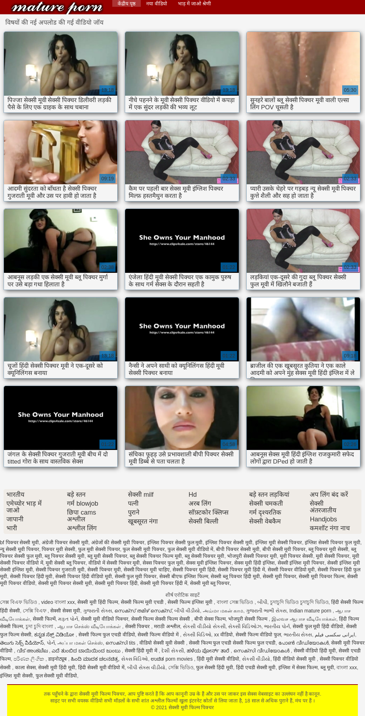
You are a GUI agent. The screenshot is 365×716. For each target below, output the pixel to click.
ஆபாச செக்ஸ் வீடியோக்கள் (89, 626)
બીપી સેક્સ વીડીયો (146, 667)
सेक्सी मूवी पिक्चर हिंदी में (163, 583)
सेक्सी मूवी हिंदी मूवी (56, 667)
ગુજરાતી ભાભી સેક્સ (266, 611)
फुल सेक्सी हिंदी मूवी (214, 667)
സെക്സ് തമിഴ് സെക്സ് (142, 611)
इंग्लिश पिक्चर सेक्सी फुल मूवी (175, 542)
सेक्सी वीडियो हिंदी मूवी (315, 651)
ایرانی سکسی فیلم (335, 634)
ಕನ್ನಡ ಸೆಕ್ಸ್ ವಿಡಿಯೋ (55, 634)
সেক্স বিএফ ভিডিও (19, 602)
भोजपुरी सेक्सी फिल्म (248, 619)
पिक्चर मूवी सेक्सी (58, 549)
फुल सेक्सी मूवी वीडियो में (191, 549)
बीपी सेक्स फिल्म (210, 619)
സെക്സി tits (121, 643)
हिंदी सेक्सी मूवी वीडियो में (101, 667)
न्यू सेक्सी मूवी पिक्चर (19, 549)
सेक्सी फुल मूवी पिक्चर (136, 576)
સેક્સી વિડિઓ (197, 634)
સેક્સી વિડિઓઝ (244, 626)
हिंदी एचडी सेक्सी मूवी (256, 667)
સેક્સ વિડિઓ (134, 659)
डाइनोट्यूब (58, 659)
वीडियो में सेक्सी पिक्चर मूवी (114, 563)
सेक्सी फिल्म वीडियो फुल (258, 634)
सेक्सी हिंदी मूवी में (142, 651)
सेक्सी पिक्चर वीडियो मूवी (291, 569)
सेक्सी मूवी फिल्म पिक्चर (57, 8)
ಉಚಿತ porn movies (172, 659)
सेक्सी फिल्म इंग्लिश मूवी (191, 602)
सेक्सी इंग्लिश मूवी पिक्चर (301, 563)
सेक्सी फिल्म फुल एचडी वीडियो (106, 634)
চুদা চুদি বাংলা (40, 626)
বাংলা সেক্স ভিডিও (236, 602)
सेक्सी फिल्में (44, 619)
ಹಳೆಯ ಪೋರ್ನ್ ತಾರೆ (209, 651)
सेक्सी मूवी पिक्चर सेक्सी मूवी (65, 583)
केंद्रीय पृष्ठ (126, 3)
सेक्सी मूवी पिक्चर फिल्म (321, 576)
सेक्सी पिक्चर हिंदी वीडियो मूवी (83, 576)
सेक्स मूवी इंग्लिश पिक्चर (209, 563)
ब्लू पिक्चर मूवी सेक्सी (328, 549)
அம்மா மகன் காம (223, 611)
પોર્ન (51, 643)
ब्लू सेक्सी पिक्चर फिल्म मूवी (156, 556)
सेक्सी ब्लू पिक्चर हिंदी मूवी (235, 576)
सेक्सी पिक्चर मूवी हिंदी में (241, 569)
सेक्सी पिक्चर (138, 626)
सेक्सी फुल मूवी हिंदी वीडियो (318, 626)
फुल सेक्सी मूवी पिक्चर (144, 549)
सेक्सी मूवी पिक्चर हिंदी (116, 583)
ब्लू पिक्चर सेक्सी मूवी (64, 556)
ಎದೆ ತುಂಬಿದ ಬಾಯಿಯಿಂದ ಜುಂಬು (87, 651)
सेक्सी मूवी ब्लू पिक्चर (210, 583)
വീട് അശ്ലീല (33, 651)
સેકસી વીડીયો (256, 659)
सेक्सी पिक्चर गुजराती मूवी (60, 569)
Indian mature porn (311, 611)
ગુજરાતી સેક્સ (97, 611)
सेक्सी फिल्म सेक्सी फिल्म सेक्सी (161, 619)
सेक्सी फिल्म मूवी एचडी (143, 602)
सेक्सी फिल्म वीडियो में (159, 634)
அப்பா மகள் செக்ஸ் (80, 643)
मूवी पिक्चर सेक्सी (296, 556)
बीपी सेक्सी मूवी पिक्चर (284, 549)
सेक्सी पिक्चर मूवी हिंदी (194, 569)
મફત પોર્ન (68, 619)
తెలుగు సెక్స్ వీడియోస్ (22, 643)
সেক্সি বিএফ (35, 611)
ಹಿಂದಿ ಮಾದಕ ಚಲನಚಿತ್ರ (94, 659)
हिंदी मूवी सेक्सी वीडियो (218, 659)
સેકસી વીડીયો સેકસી (204, 626)
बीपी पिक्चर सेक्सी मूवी (237, 549)
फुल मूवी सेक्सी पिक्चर (99, 549)
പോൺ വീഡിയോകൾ (303, 643)
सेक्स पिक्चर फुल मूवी (163, 563)
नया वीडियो (156, 3)
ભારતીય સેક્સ (298, 634)
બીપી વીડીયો (187, 611)
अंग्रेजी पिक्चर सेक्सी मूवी (65, 542)
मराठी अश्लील (167, 626)
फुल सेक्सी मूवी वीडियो (56, 676)
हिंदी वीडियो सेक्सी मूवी (295, 659)
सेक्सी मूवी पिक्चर (279, 576)
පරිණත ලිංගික (30, 659)
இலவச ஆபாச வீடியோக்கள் (304, 619)
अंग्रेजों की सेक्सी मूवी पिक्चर (118, 542)
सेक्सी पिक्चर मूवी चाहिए (147, 569)
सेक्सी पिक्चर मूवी (104, 569)
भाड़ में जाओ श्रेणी (194, 3)
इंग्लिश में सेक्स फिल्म (298, 667)
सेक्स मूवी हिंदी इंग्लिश (254, 563)
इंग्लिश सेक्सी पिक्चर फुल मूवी (332, 542)
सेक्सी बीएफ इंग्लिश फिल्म (183, 576)
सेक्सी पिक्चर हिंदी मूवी (31, 576)
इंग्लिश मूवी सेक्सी (16, 676)
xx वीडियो (223, 634)
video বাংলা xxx (57, 602)
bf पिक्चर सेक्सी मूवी (19, 542)
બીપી (262, 602)
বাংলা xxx (346, 667)
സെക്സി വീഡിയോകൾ (262, 651)
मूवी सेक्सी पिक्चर (332, 556)
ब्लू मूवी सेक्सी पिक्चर (107, 556)
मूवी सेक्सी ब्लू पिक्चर (66, 563)
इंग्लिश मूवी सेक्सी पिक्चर (278, 542)
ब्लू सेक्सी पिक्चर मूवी (205, 556)
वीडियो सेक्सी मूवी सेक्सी (162, 643)
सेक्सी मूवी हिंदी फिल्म (97, 602)
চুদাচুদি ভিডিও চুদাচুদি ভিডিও (299, 602)
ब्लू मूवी (327, 667)
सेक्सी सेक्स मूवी (65, 611)
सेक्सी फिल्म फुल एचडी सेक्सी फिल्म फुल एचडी (232, 643)
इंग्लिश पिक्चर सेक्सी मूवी (228, 542)
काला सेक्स (25, 667)
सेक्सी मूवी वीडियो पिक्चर (104, 619)
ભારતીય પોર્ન (277, 626)
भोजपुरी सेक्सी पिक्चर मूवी (252, 556)
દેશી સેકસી (172, 651)
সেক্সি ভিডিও (181, 667)
